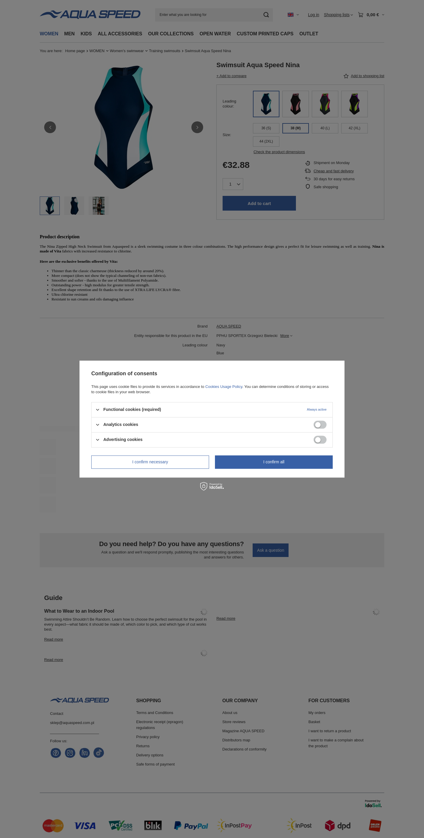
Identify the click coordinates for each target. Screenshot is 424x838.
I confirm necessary (150, 462)
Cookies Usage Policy (223, 386)
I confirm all (273, 462)
